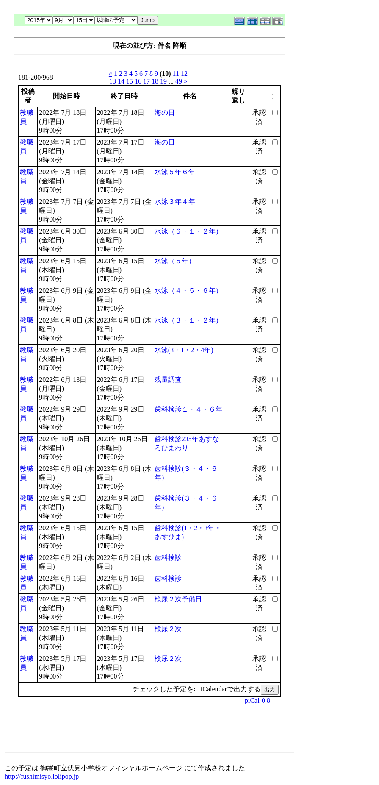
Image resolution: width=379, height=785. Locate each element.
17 (146, 81)
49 (178, 81)
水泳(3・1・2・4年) (184, 350)
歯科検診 (168, 557)
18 (155, 81)
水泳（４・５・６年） (188, 290)
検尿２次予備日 (178, 599)
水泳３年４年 (175, 201)
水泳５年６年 (175, 171)
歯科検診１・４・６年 (188, 409)
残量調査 (168, 379)
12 (184, 73)
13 (112, 81)
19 (163, 81)
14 (121, 81)
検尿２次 (168, 628)
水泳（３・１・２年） (188, 320)
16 (138, 81)
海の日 (165, 112)
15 (129, 81)
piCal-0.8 (257, 700)
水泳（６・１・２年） (188, 231)
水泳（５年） (175, 260)
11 (176, 73)
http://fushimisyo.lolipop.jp (42, 776)
